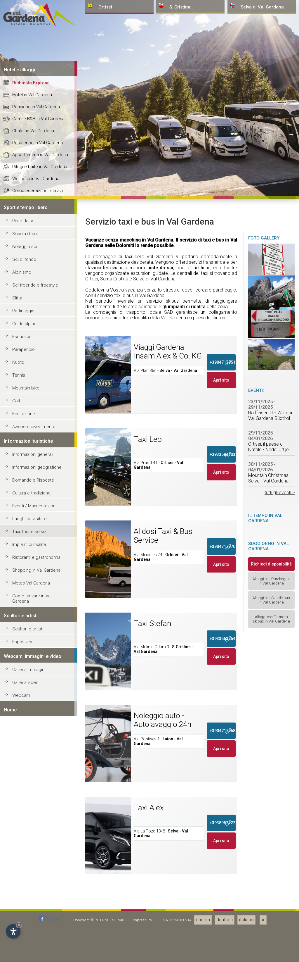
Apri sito (221, 951)
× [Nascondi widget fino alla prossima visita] (19, 925)
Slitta (17, 868)
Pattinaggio (23, 881)
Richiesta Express (30, 653)
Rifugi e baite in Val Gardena (39, 737)
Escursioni (22, 907)
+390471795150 (223, 933)
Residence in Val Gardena (37, 713)
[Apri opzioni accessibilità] (13, 931)
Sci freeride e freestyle (35, 855)
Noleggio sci (24, 817)
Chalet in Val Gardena (33, 701)
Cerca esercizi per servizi (37, 761)
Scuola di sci (25, 804)
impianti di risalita (187, 877)
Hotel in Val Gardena (32, 665)
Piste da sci (23, 791)
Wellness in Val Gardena (35, 749)
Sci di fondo (24, 830)
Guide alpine (24, 894)
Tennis (18, 946)
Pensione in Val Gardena (36, 677)
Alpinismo (21, 843)
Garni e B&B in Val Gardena (38, 689)
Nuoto (18, 933)
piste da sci (160, 838)
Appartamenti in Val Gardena (40, 725)
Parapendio (23, 920)
